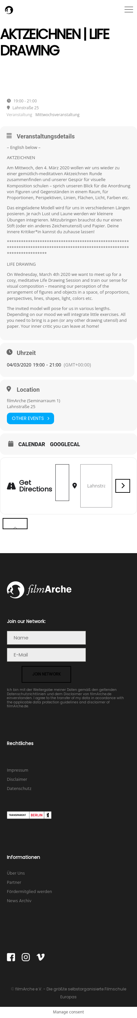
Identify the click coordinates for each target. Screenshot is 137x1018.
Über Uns (16, 873)
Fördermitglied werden (29, 892)
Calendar (31, 444)
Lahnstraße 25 (21, 406)
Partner (14, 882)
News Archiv (19, 901)
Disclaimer (17, 779)
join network (46, 674)
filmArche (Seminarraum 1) (33, 401)
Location (28, 390)
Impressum (17, 770)
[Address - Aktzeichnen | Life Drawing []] (62, 482)
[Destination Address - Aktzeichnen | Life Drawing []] (96, 486)
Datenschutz (19, 789)
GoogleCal (65, 444)
